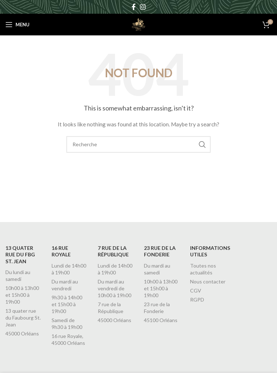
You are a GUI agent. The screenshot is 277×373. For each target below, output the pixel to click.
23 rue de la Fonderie (157, 307)
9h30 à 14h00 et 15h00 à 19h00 (67, 304)
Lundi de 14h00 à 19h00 (69, 269)
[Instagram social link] (143, 6)
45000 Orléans (22, 333)
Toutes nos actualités (203, 269)
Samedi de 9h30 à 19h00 (67, 323)
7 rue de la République (110, 307)
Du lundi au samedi (17, 275)
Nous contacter (207, 281)
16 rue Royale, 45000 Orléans (68, 339)
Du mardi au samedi (157, 269)
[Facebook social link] (133, 6)
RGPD (197, 299)
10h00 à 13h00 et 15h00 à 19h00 (22, 295)
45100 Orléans (160, 320)
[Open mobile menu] (17, 24)
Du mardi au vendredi (65, 284)
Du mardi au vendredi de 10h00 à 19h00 (114, 288)
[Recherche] (138, 144)
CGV (195, 290)
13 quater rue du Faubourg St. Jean (23, 318)
